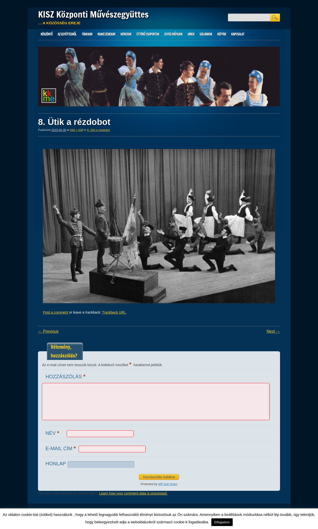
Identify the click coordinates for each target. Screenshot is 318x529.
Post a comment (55, 312)
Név (52, 433)
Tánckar (87, 34)
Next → (273, 331)
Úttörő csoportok (147, 34)
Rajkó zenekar (106, 34)
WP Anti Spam (167, 484)
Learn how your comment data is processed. (133, 493)
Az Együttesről (67, 34)
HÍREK (191, 34)
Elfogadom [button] (222, 522)
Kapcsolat (237, 34)
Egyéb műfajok (173, 34)
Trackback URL (114, 312)
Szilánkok (205, 34)
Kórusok (126, 34)
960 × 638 (76, 129)
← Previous (48, 331)
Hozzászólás (66, 376)
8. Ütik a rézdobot (98, 129)
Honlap (55, 463)
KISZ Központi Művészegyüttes (93, 14)
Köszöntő (47, 34)
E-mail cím (61, 448)
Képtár (221, 34)
